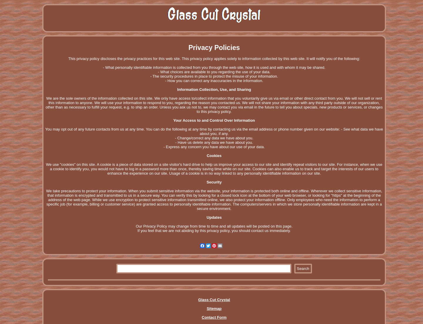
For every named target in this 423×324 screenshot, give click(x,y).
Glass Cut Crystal (214, 300)
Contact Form (214, 317)
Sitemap (214, 308)
